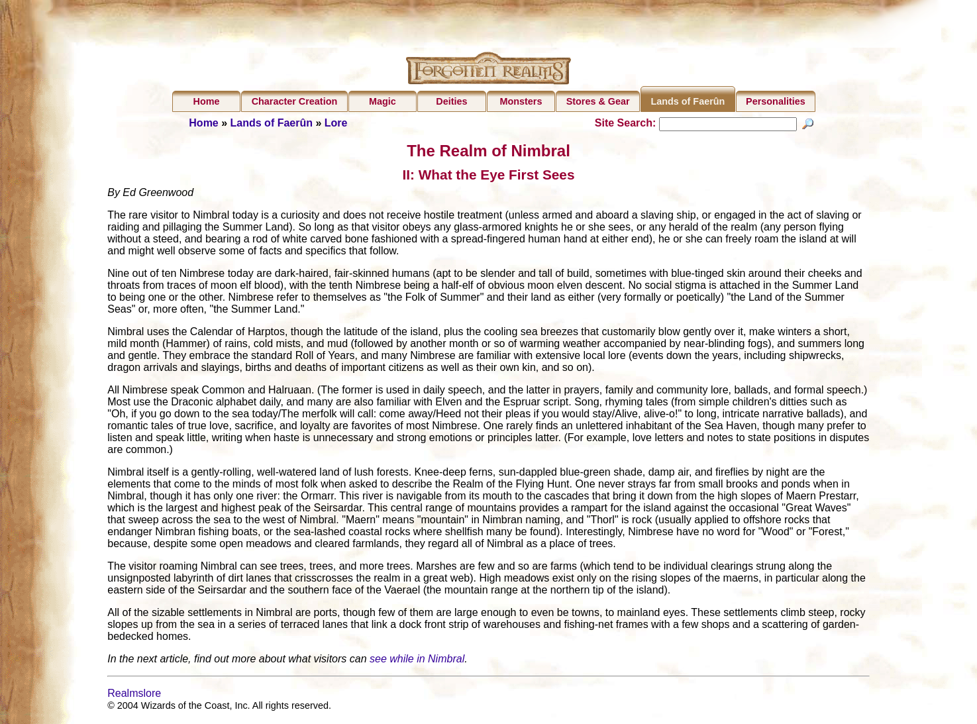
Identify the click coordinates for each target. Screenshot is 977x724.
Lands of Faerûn (687, 101)
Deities (451, 101)
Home (206, 101)
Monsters (520, 101)
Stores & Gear (598, 101)
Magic (382, 101)
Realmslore (134, 695)
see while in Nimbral (417, 660)
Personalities (775, 101)
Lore (336, 123)
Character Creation (295, 101)
